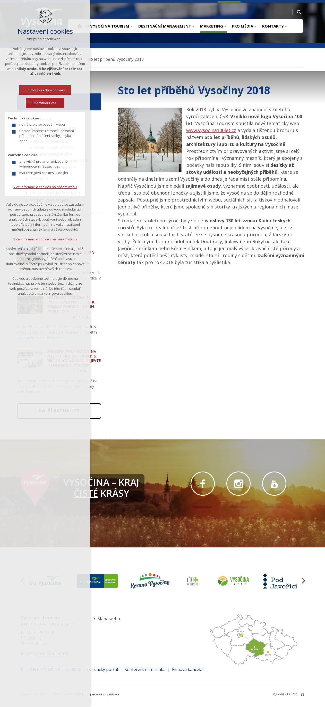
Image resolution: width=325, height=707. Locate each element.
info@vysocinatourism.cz (45, 653)
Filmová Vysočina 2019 (53, 154)
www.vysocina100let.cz (211, 130)
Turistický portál (102, 669)
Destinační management (164, 26)
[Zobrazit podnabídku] (131, 26)
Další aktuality (59, 410)
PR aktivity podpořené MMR (55, 192)
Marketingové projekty (50, 200)
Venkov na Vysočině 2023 (55, 128)
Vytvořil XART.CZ (285, 694)
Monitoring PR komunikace (53, 185)
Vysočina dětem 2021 (52, 141)
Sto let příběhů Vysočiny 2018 (61, 160)
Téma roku (40, 119)
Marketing (211, 26)
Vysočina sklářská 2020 (53, 147)
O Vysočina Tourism (107, 26)
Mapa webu (108, 619)
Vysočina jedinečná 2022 (54, 134)
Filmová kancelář (188, 669)
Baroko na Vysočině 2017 (55, 166)
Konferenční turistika (145, 669)
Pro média (242, 26)
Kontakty (273, 26)
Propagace (39, 178)
